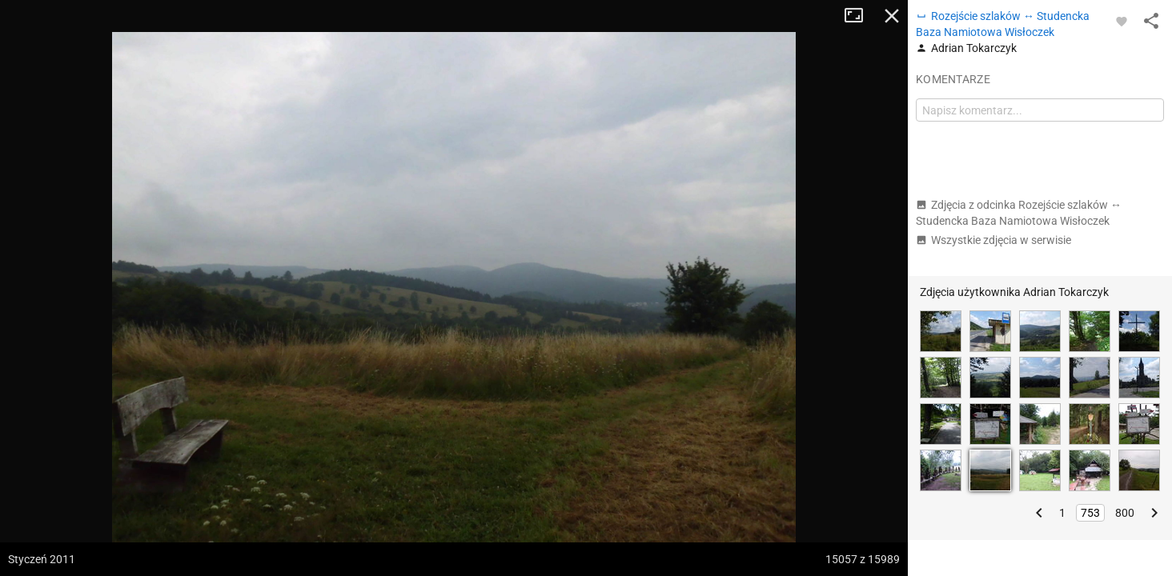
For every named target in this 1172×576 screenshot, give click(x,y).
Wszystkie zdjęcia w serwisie (993, 240)
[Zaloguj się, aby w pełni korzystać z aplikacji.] (1121, 20)
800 (1124, 512)
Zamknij (892, 16)
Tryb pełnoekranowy (860, 16)
